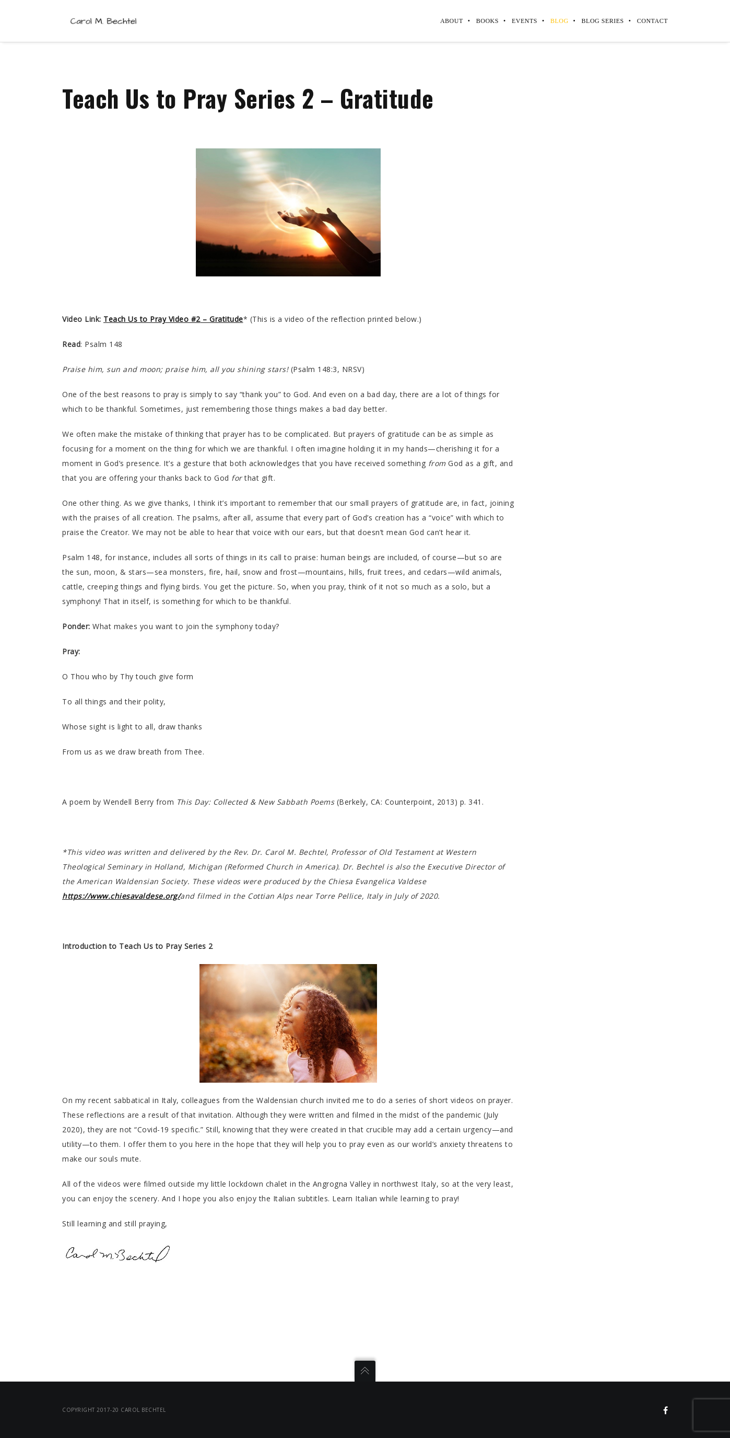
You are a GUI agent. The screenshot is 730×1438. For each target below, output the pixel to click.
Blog (559, 21)
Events (524, 21)
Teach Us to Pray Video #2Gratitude (173, 319)
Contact (652, 21)
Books (487, 21)
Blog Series (603, 21)
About (451, 21)
